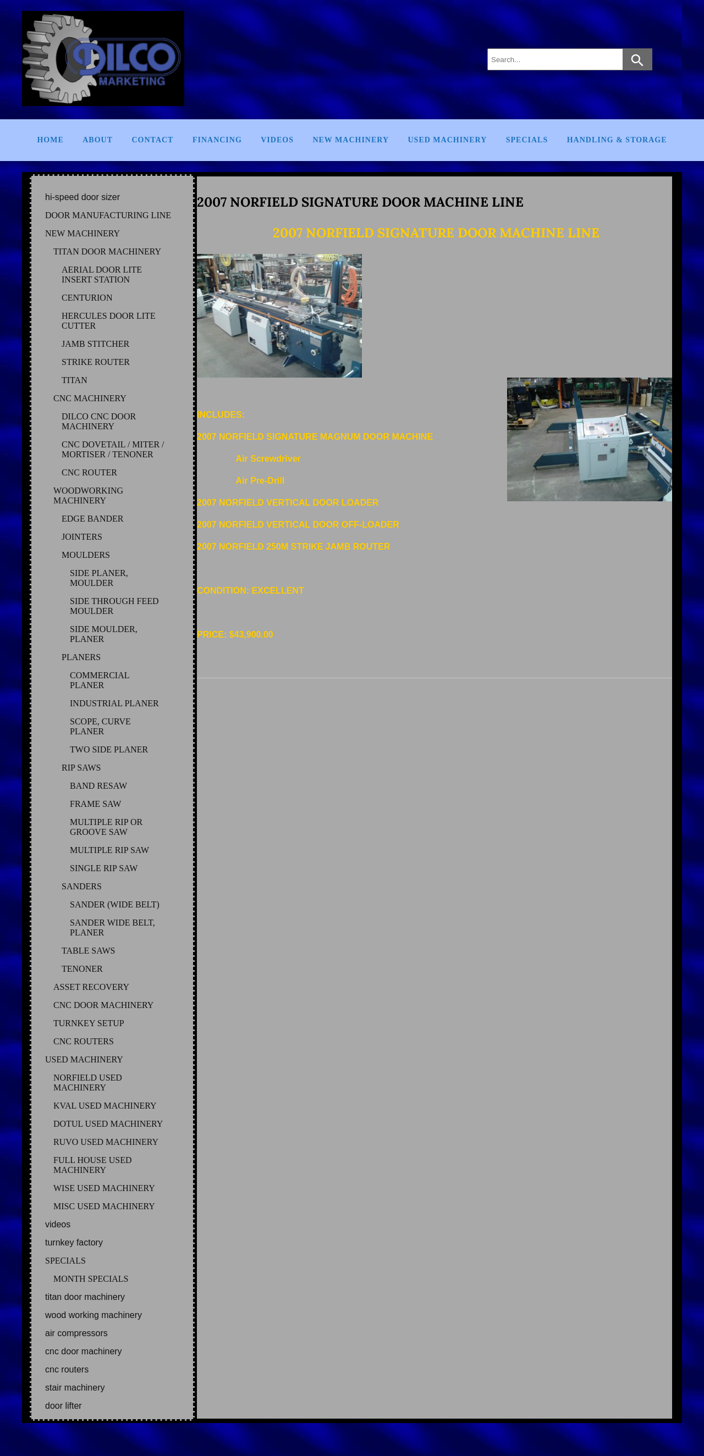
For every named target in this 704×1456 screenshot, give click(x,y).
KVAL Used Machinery (105, 1105)
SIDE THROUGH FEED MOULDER (114, 606)
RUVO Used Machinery (105, 1142)
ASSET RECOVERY (91, 987)
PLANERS (81, 657)
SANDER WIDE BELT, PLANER (112, 927)
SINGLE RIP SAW (104, 868)
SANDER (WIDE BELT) (115, 904)
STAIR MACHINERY (75, 1387)
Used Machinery (447, 140)
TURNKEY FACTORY (74, 1242)
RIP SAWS (81, 767)
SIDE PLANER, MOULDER (99, 578)
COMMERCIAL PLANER (99, 680)
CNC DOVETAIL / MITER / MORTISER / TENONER (113, 449)
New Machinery (350, 140)
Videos (277, 140)
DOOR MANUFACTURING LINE (108, 215)
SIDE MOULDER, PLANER (104, 634)
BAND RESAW (98, 785)
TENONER (82, 968)
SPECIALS (65, 1260)
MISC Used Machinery (104, 1206)
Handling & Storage (617, 140)
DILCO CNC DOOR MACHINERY (99, 421)
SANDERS (82, 886)
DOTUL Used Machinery (108, 1123)
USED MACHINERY (84, 1059)
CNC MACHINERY (90, 398)
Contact (152, 140)
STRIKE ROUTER (96, 362)
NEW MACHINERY (82, 233)
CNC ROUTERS (83, 1041)
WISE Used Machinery (104, 1188)
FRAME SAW (95, 804)
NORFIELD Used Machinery (87, 1082)
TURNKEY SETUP (88, 1023)
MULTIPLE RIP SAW (109, 850)
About (97, 140)
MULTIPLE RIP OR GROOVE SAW (106, 827)
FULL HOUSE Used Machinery (92, 1165)
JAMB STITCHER (95, 343)
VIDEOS (57, 1224)
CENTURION (87, 297)
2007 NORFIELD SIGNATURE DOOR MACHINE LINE (360, 202)
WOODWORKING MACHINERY (88, 495)
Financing (217, 140)
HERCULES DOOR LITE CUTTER (109, 320)
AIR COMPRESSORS (76, 1333)
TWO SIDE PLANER (109, 749)
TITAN (74, 380)
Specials (527, 140)
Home (50, 140)
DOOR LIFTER (63, 1405)
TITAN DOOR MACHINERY (107, 251)
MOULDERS (86, 555)
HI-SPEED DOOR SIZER (82, 197)
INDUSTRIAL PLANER (114, 703)
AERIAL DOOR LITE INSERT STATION (102, 274)
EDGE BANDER (92, 518)
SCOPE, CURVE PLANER (100, 726)
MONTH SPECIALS (90, 1278)
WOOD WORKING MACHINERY (93, 1315)
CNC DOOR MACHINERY (103, 1005)
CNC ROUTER (89, 472)
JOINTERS (82, 536)
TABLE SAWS (88, 950)
